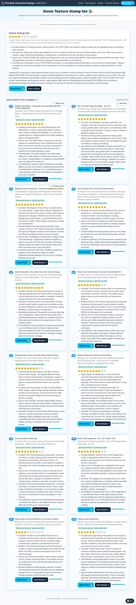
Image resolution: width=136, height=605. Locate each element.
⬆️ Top (130, 601)
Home (80, 3)
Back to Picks (34, 88)
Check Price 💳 (17, 88)
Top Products (90, 3)
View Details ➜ (40, 179)
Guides (100, 3)
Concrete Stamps (112, 3)
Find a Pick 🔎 (128, 3)
